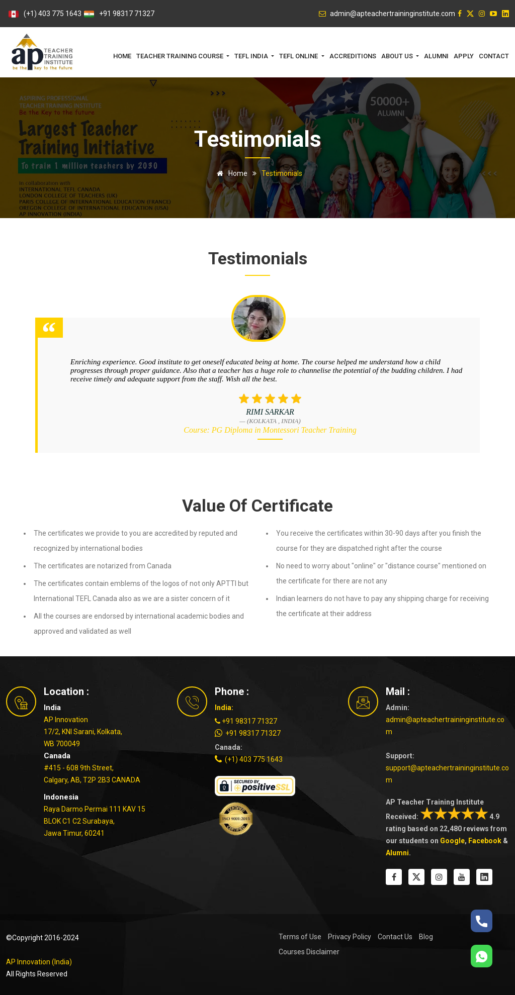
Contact (494, 56)
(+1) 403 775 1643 (52, 14)
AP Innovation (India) (39, 962)
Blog (426, 937)
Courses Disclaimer (309, 952)
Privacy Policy (349, 937)
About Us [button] (397, 56)
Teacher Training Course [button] (180, 56)
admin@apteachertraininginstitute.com (445, 726)
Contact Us (395, 937)
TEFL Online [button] (299, 56)
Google (452, 841)
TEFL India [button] (252, 56)
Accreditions (352, 56)
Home (122, 56)
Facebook (484, 841)
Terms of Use (300, 937)
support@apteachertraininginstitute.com (447, 774)
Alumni (436, 56)
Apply (464, 56)
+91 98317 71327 (126, 14)
